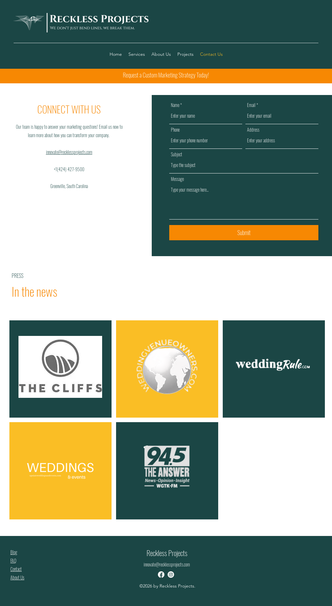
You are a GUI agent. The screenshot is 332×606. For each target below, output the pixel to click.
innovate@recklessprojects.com (69, 152)
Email (251, 105)
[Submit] (243, 232)
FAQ (13, 560)
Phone (175, 129)
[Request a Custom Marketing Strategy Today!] (165, 75)
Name (175, 105)
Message (177, 179)
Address (253, 129)
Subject (176, 154)
